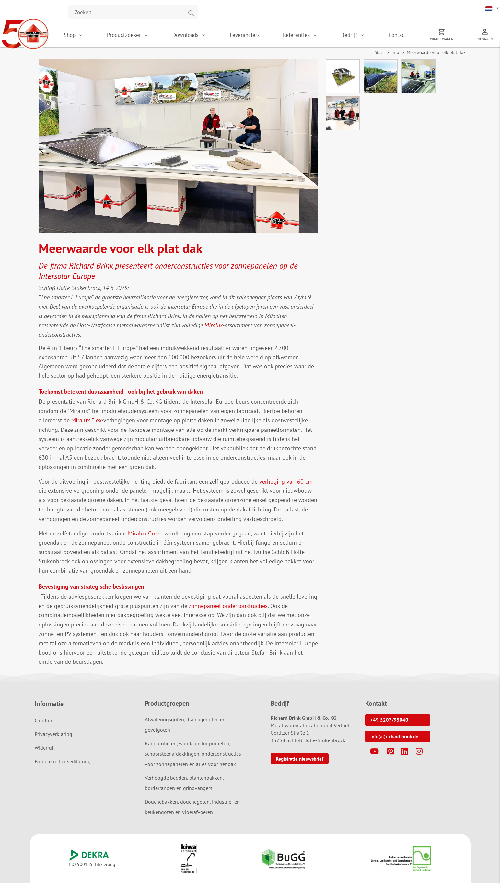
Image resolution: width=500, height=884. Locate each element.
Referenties (304, 35)
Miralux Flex (86, 421)
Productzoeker (134, 35)
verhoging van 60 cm (286, 482)
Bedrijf (356, 35)
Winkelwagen (446, 39)
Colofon (43, 721)
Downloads (194, 35)
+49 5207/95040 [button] (389, 721)
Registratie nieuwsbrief (299, 760)
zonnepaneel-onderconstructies (228, 607)
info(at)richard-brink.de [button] (394, 738)
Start (379, 54)
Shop (79, 35)
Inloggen (489, 40)
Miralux (213, 326)
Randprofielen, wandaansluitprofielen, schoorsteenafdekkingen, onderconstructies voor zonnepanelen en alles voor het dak (193, 755)
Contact (403, 35)
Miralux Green (145, 534)
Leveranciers (252, 35)
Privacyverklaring (53, 735)
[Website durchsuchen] (133, 12)
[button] (492, 8)
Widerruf (44, 749)
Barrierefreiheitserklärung (63, 762)
